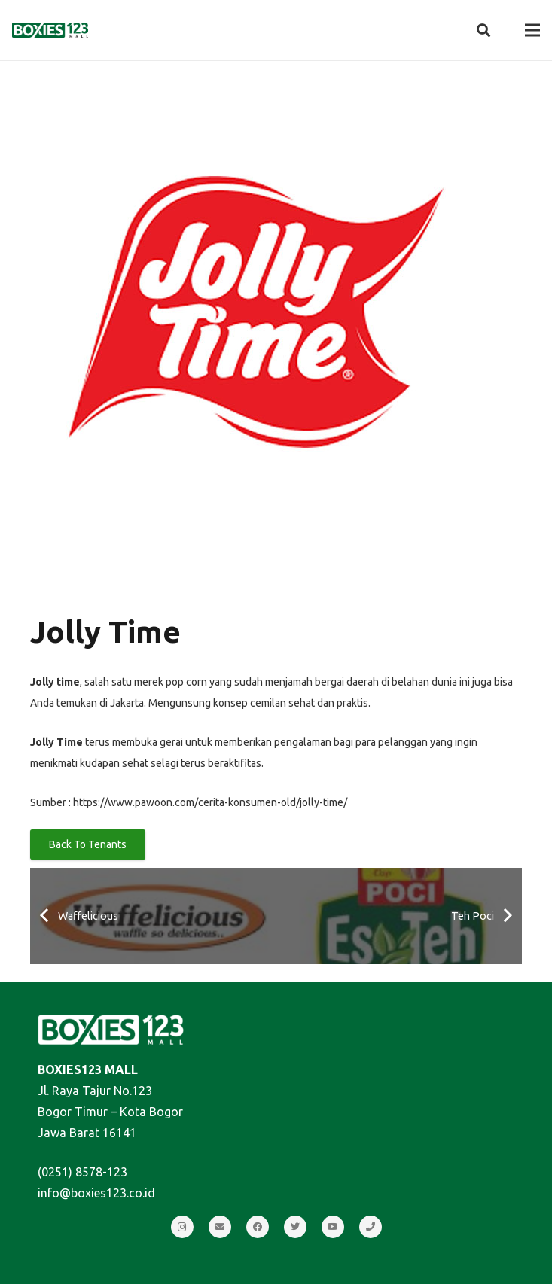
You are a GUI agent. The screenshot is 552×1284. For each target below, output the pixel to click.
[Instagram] (182, 1227)
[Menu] (532, 30)
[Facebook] (257, 1227)
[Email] (220, 1227)
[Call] (370, 1227)
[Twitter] (295, 1227)
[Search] (483, 30)
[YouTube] (333, 1227)
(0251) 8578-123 (82, 1172)
